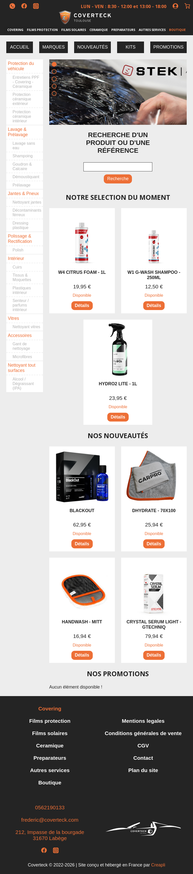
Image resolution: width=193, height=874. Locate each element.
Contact (143, 758)
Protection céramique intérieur (22, 116)
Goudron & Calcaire (22, 166)
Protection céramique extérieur (22, 99)
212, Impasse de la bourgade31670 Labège (50, 835)
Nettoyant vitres (26, 327)
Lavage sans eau (24, 145)
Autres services (152, 30)
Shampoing (23, 156)
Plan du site (143, 770)
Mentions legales (143, 721)
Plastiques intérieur (22, 290)
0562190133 (50, 807)
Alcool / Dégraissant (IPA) (23, 383)
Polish (18, 250)
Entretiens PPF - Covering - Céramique (26, 82)
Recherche (118, 178)
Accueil (19, 47)
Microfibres (22, 357)
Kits (130, 47)
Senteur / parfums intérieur (21, 305)
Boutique (177, 30)
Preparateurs (123, 30)
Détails (82, 305)
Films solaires (73, 30)
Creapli (158, 864)
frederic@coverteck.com (49, 820)
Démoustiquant (26, 177)
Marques (53, 47)
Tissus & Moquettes (22, 277)
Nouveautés (92, 47)
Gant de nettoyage (21, 346)
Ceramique (98, 30)
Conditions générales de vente (143, 733)
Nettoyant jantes (27, 202)
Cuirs (17, 267)
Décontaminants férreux (27, 212)
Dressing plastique (20, 225)
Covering (15, 30)
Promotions (168, 47)
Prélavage (21, 185)
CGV (143, 745)
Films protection (42, 30)
